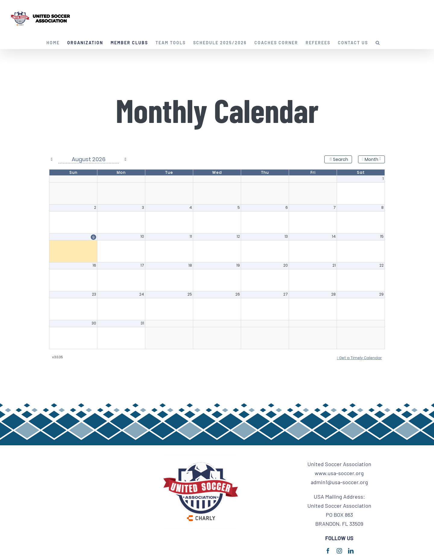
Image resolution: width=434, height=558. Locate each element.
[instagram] (339, 550)
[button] (378, 43)
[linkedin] (351, 550)
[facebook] (328, 550)
